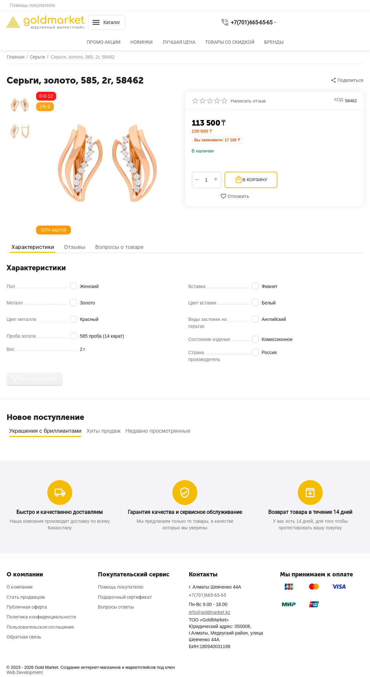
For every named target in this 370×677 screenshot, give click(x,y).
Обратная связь (24, 637)
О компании (20, 587)
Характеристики (32, 247)
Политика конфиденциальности (41, 616)
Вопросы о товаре (119, 247)
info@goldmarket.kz (209, 612)
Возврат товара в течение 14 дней (310, 512)
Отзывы (74, 247)
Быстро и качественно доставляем (59, 512)
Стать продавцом (26, 597)
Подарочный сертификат (125, 597)
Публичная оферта (27, 607)
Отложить (234, 196)
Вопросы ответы (116, 607)
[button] (347, 80)
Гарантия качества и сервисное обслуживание (185, 512)
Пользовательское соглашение (40, 627)
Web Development (25, 672)
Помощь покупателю (32, 5)
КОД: (339, 99)
